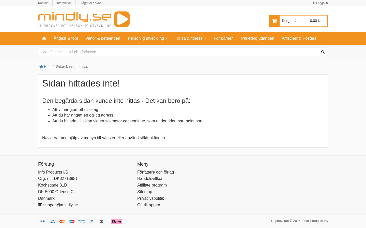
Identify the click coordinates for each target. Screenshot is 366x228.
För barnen (224, 38)
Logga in (320, 3)
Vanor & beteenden (102, 38)
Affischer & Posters (299, 38)
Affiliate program (152, 185)
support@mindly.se (58, 205)
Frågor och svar (90, 3)
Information (64, 3)
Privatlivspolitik (150, 198)
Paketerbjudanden (257, 38)
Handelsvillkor (150, 178)
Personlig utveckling (148, 38)
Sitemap (144, 192)
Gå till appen (148, 205)
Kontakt (43, 3)
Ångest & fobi (66, 38)
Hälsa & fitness (190, 38)
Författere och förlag (155, 172)
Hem (45, 67)
